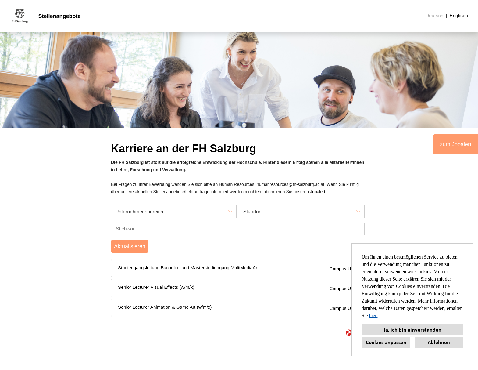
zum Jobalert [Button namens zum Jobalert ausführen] (455, 144)
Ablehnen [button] (439, 342)
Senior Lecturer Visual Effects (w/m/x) (156, 287)
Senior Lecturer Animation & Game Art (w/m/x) (165, 307)
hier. (373, 315)
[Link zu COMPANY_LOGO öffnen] (20, 16)
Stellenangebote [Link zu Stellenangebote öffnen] (59, 16)
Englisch (459, 15)
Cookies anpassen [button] (386, 342)
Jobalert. (318, 191)
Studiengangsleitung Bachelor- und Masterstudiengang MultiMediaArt (188, 267)
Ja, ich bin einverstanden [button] (412, 330)
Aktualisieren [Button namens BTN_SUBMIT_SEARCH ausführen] (129, 246)
